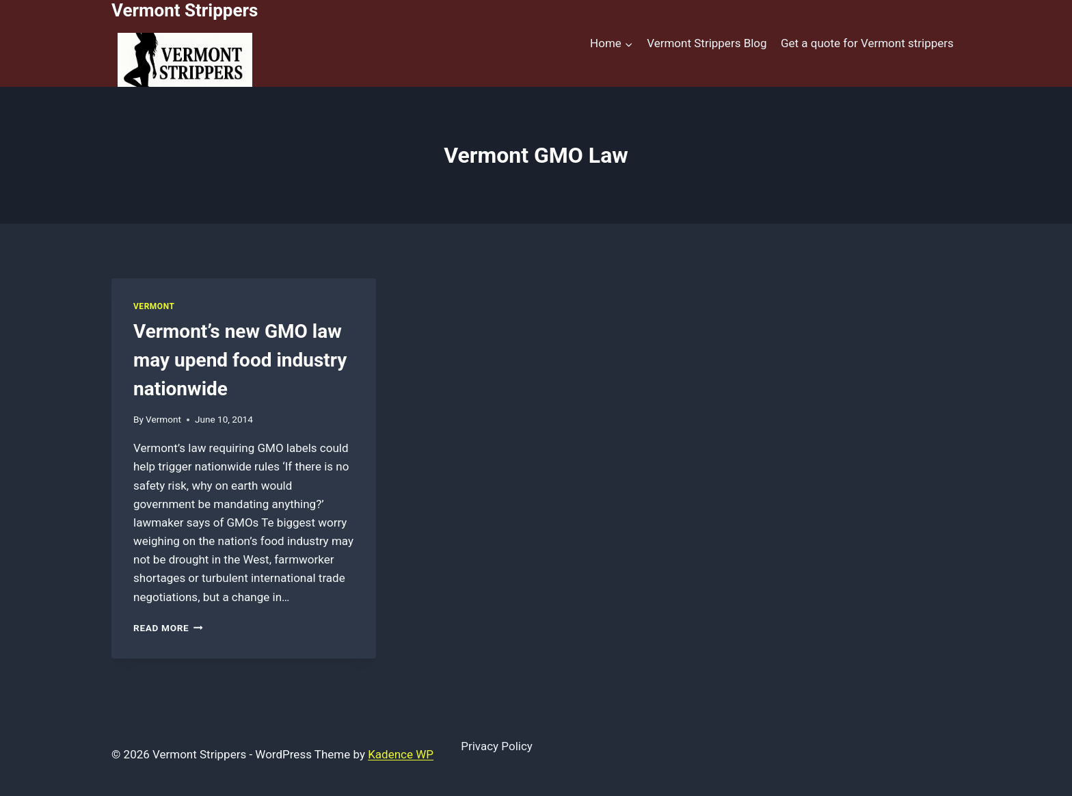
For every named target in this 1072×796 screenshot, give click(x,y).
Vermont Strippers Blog (706, 43)
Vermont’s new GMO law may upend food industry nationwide (240, 360)
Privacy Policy (497, 746)
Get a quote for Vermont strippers (867, 43)
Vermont (153, 306)
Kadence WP (400, 754)
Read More (168, 627)
